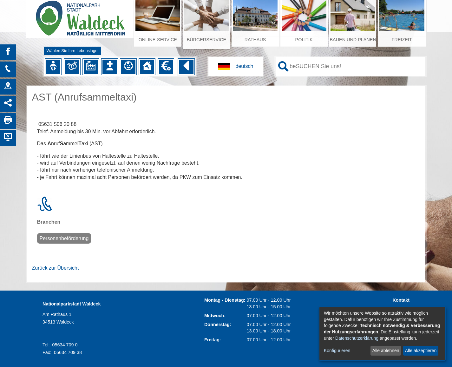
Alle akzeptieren (421, 350)
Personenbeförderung (64, 238)
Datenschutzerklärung (356, 338)
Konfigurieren (337, 350)
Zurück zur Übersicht (55, 268)
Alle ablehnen (385, 350)
